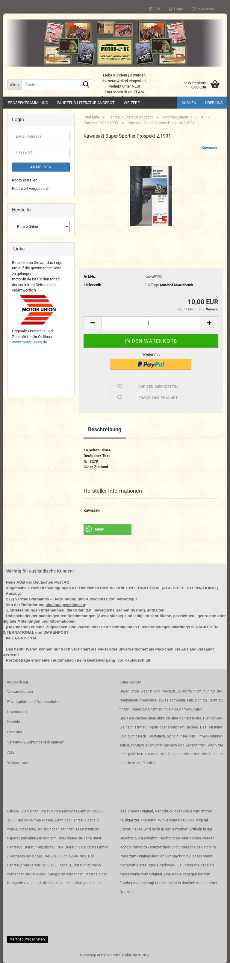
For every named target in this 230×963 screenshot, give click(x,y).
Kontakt (13, 721)
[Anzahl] (151, 323)
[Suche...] (14, 84)
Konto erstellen (24, 180)
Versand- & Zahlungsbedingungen (35, 742)
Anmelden (41, 167)
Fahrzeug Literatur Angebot (86, 102)
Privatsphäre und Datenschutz (32, 701)
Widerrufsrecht (20, 762)
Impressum (17, 711)
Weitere (132, 102)
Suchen (188, 102)
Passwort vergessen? (30, 188)
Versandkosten (20, 691)
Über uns (214, 102)
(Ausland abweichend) (176, 285)
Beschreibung (104, 429)
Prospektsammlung (28, 102)
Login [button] (176, 9)
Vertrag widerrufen (27, 939)
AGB (11, 752)
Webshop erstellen (96, 955)
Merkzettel (203, 9)
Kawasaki (210, 147)
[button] (154, 8)
